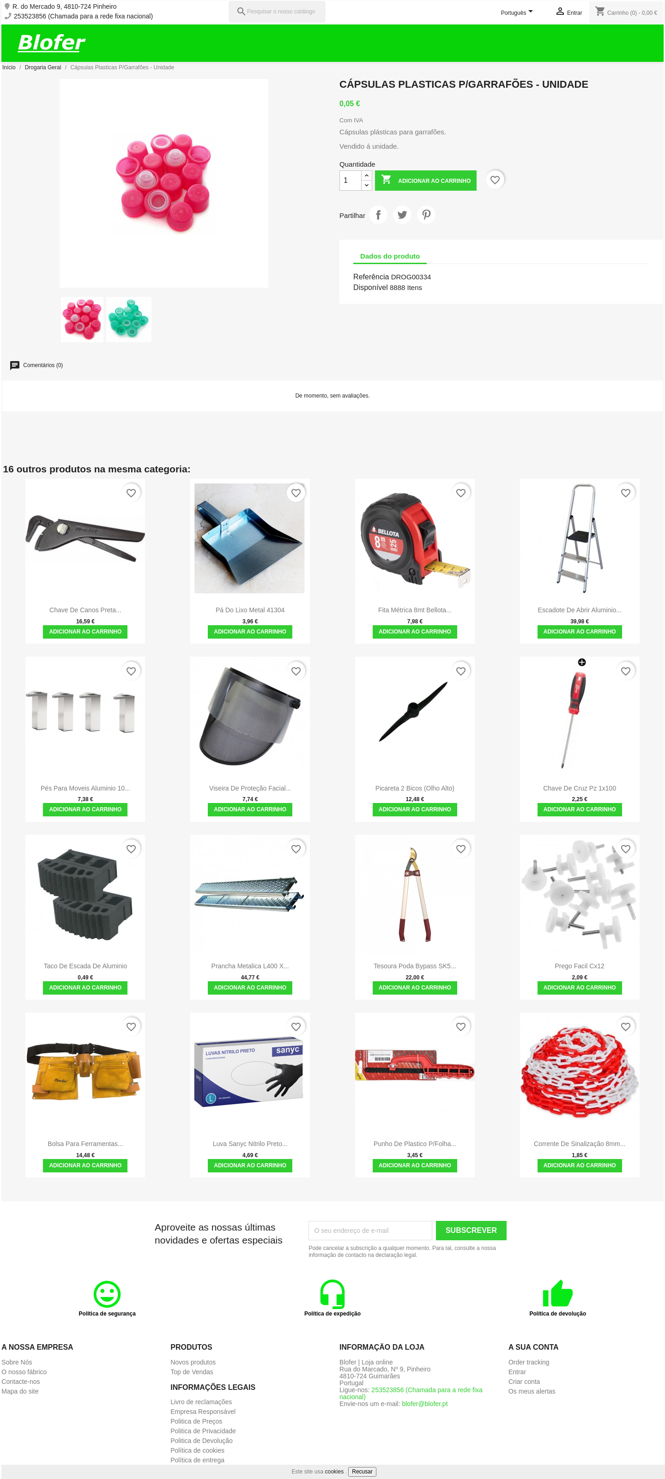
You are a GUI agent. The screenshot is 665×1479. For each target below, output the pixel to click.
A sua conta (533, 1347)
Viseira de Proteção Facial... (250, 788)
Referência (371, 276)
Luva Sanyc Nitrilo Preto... (250, 1143)
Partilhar (378, 214)
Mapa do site (19, 1391)
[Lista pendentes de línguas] (518, 13)
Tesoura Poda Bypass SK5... (415, 966)
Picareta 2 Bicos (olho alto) (414, 788)
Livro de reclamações (201, 1402)
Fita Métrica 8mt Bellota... (415, 610)
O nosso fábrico (24, 1372)
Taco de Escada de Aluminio (85, 966)
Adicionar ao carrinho (426, 180)
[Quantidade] (350, 180)
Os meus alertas (532, 1391)
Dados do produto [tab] (390, 256)
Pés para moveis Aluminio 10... (85, 788)
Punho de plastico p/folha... (415, 1143)
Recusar (362, 1471)
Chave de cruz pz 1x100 (579, 788)
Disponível (370, 287)
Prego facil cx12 (580, 966)
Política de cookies (197, 1450)
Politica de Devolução (201, 1440)
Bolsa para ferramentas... (85, 1143)
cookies (334, 1471)
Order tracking (529, 1362)
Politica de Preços (196, 1421)
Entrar (517, 1372)
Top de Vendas (191, 1372)
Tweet (402, 214)
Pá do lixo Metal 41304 (250, 610)
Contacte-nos (20, 1381)
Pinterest (426, 214)
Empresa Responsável (203, 1411)
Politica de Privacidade (203, 1431)
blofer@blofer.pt (424, 1403)
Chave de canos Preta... (85, 610)
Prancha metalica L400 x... (250, 966)
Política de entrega (197, 1460)
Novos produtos (193, 1362)
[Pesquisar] (277, 12)
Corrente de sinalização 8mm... (579, 1143)
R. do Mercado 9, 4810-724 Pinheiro (64, 6)
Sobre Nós (16, 1362)
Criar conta (524, 1381)
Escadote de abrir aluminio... (580, 610)
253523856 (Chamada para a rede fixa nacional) (83, 16)
